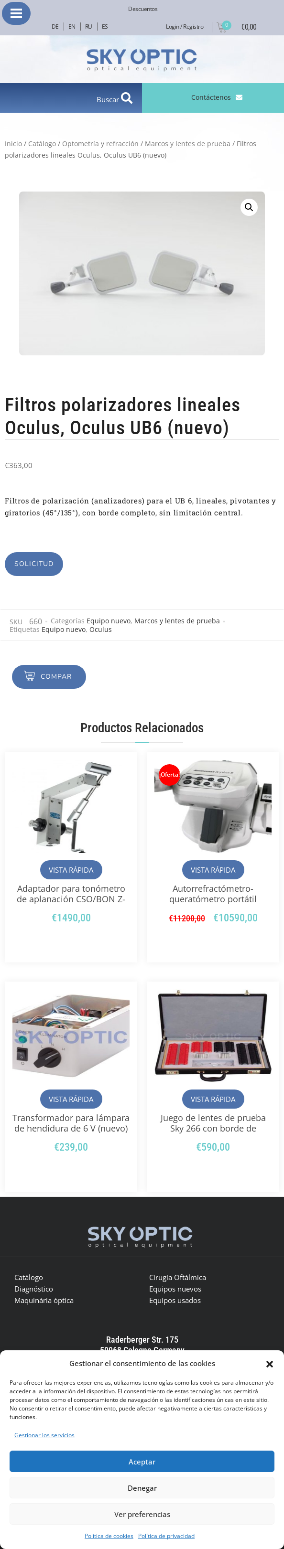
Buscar (109, 99)
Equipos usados (175, 1300)
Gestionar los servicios (44, 1435)
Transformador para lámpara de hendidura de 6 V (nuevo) (71, 1122)
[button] (269, 1363)
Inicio (13, 143)
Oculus (100, 629)
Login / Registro (184, 26)
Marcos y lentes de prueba (187, 143)
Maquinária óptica (44, 1300)
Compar (56, 676)
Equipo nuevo (109, 620)
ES (105, 26)
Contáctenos (211, 97)
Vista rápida (71, 870)
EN (72, 26)
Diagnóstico (33, 1288)
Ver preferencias (142, 1514)
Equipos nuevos (175, 1288)
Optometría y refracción (100, 143)
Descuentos (142, 9)
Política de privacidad (166, 1536)
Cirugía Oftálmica (177, 1277)
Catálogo (42, 143)
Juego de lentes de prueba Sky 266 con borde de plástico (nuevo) (213, 1128)
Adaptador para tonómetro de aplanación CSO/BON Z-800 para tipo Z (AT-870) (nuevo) (71, 904)
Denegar (142, 1488)
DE (55, 26)
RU (88, 26)
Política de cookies (109, 1536)
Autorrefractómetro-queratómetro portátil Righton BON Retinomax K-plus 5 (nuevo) (213, 904)
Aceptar (142, 1461)
